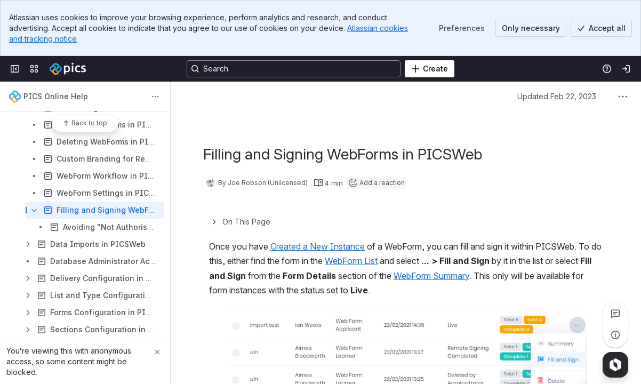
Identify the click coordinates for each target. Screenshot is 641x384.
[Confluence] (68, 68)
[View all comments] (615, 313)
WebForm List (351, 260)
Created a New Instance (317, 246)
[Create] (429, 68)
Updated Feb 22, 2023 (556, 96)
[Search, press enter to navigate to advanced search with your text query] (293, 68)
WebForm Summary (431, 275)
